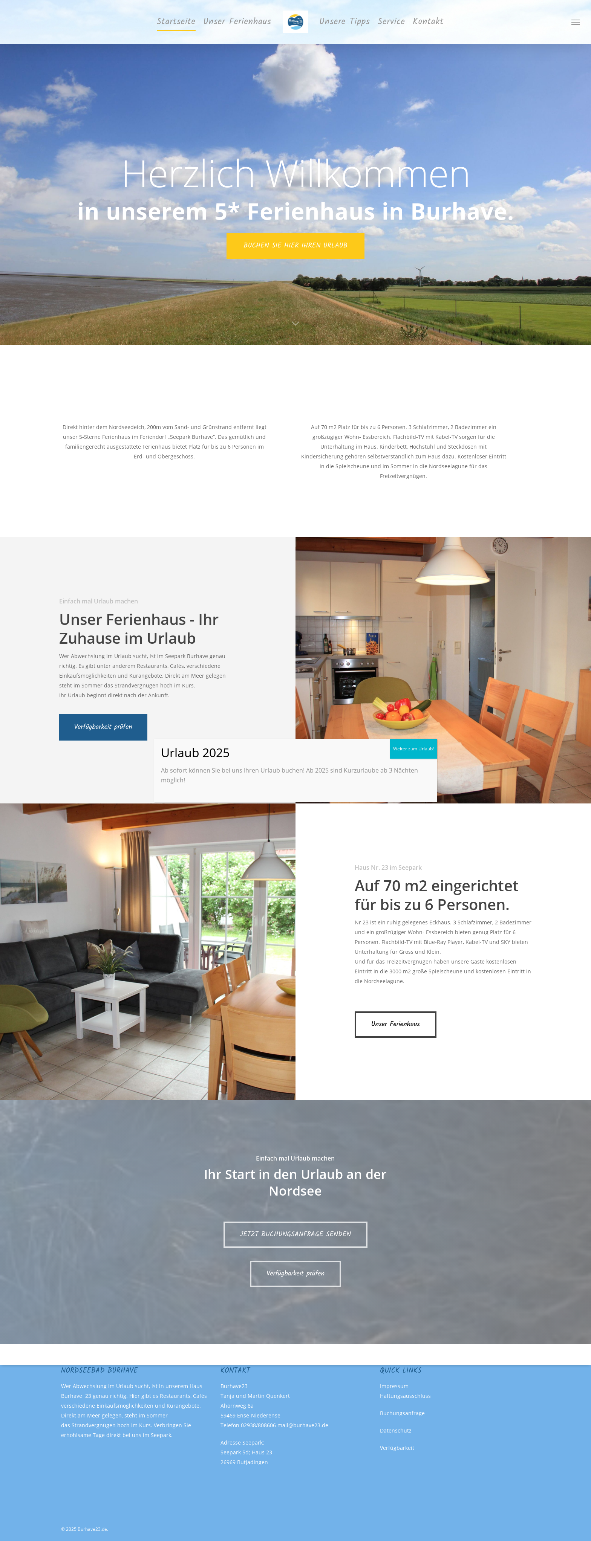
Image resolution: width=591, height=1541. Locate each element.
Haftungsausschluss (405, 1395)
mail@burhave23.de (302, 1425)
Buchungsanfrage (402, 1413)
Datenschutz (396, 1430)
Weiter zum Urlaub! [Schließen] (413, 748)
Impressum (394, 1386)
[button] (576, 22)
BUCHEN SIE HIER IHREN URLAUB (295, 245)
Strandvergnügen (94, 1425)
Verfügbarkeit (397, 1447)
